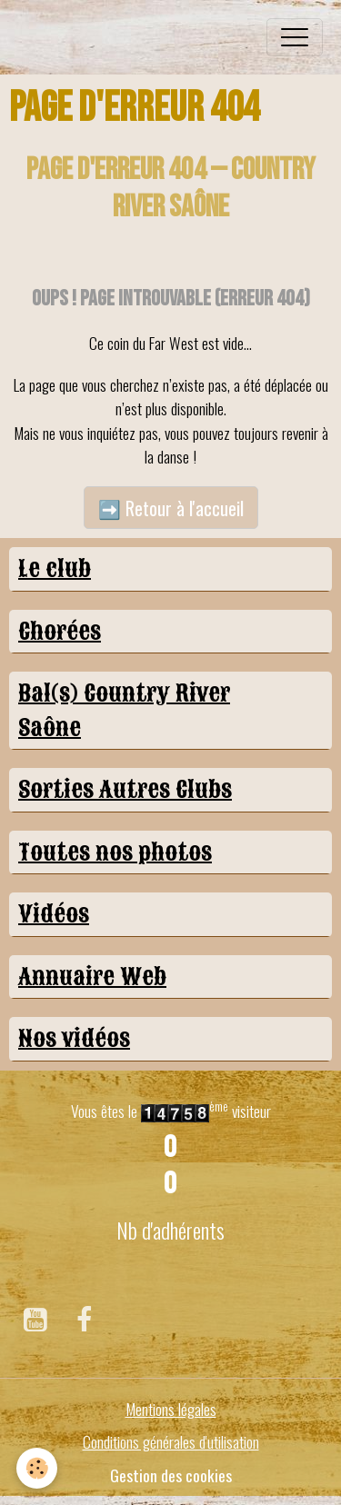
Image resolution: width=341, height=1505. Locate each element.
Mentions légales (170, 1408)
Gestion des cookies (171, 1475)
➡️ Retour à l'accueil (171, 508)
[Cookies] (36, 1468)
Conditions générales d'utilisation (171, 1441)
